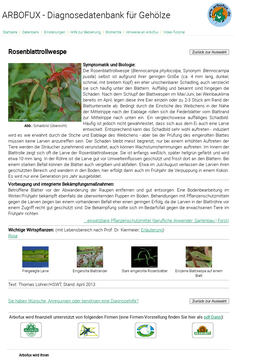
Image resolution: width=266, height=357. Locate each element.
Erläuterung (152, 230)
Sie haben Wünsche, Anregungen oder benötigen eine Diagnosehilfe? (73, 301)
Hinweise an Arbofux (142, 32)
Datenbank (30, 32)
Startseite (10, 32)
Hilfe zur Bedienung (85, 32)
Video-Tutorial (174, 32)
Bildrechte (113, 32)
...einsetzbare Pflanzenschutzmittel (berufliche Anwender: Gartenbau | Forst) (156, 220)
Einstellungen (54, 32)
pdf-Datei (212, 317)
